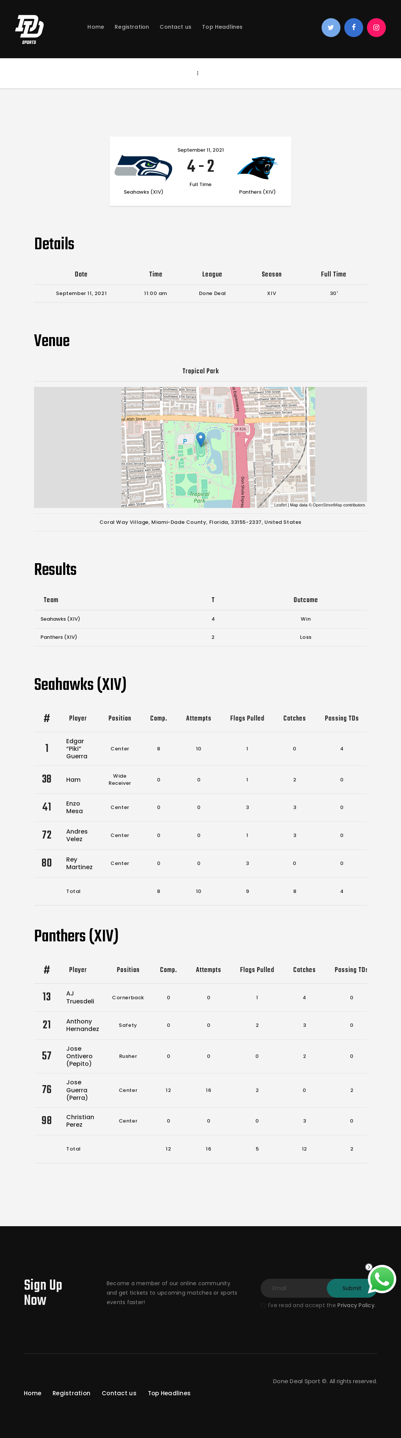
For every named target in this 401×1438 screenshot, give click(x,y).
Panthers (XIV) (58, 637)
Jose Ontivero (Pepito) (79, 1056)
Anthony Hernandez (82, 1025)
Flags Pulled (247, 718)
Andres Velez (77, 835)
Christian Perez (80, 1121)
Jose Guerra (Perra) (77, 1090)
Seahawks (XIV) (60, 619)
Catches (294, 718)
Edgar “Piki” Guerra (76, 749)
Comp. (158, 718)
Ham (73, 779)
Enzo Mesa (74, 807)
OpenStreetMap (327, 505)
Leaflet (280, 505)
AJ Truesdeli (80, 997)
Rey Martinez (79, 863)
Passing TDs (342, 718)
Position (120, 718)
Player (78, 718)
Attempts (198, 718)
